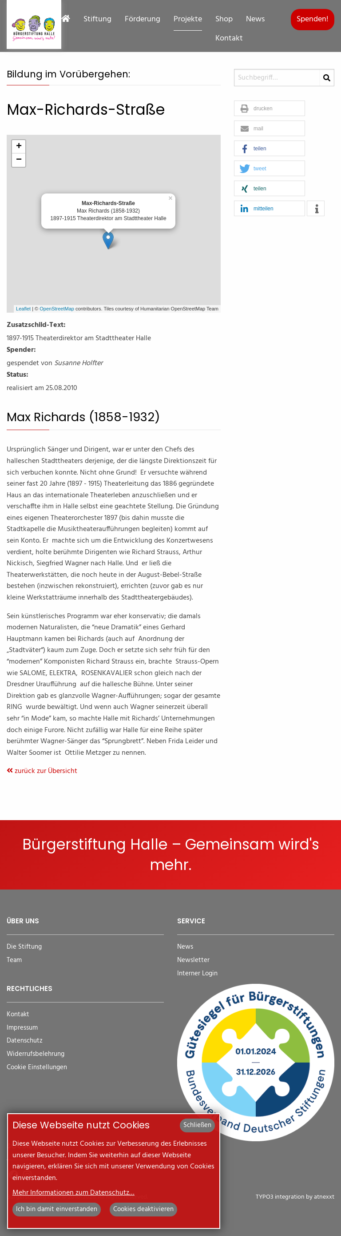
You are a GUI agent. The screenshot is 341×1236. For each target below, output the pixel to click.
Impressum (22, 1028)
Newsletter (193, 960)
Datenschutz (25, 1041)
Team (14, 960)
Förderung (142, 19)
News (255, 19)
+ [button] (19, 146)
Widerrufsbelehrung (35, 1054)
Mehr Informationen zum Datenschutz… (73, 1193)
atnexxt (324, 1197)
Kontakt (229, 38)
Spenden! (313, 19)
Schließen (197, 1125)
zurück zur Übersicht (42, 771)
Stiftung (97, 19)
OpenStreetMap (57, 308)
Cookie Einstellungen (37, 1067)
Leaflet (23, 308)
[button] (269, 109)
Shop (224, 19)
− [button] (19, 160)
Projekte (188, 19)
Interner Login (197, 973)
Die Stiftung (24, 947)
